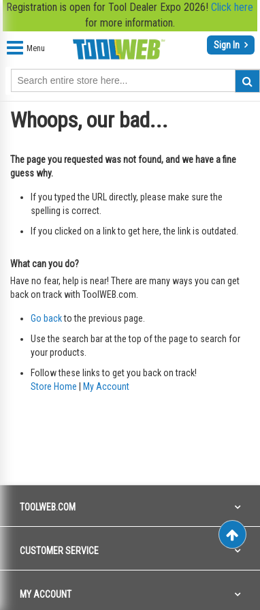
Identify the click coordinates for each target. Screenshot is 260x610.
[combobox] (135, 80)
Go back (46, 318)
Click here (232, 7)
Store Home (54, 386)
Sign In (228, 45)
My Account (106, 386)
